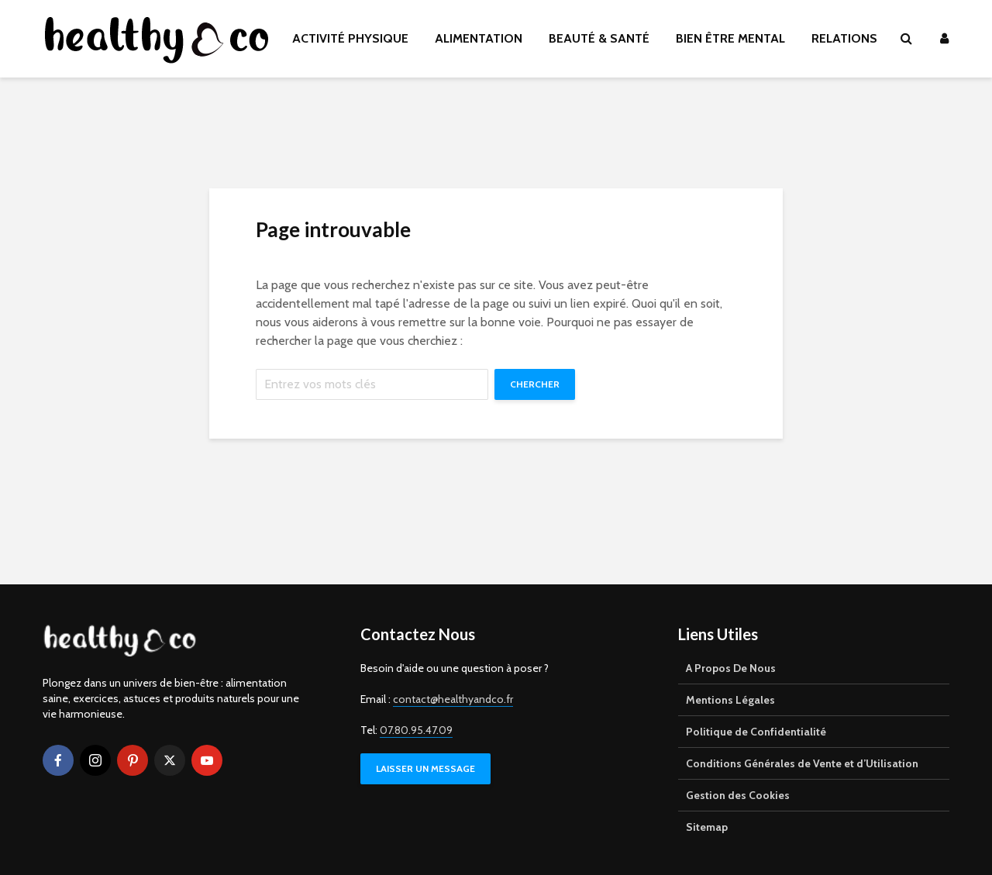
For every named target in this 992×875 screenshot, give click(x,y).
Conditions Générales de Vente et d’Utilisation (802, 763)
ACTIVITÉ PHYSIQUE (350, 38)
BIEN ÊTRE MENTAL (730, 38)
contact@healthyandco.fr (453, 699)
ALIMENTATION (478, 38)
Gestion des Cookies (738, 795)
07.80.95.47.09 (416, 730)
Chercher (535, 384)
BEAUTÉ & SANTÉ (599, 38)
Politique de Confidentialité (756, 732)
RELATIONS (844, 38)
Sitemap (707, 827)
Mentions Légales (730, 700)
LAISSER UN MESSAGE (425, 768)
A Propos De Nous (731, 668)
